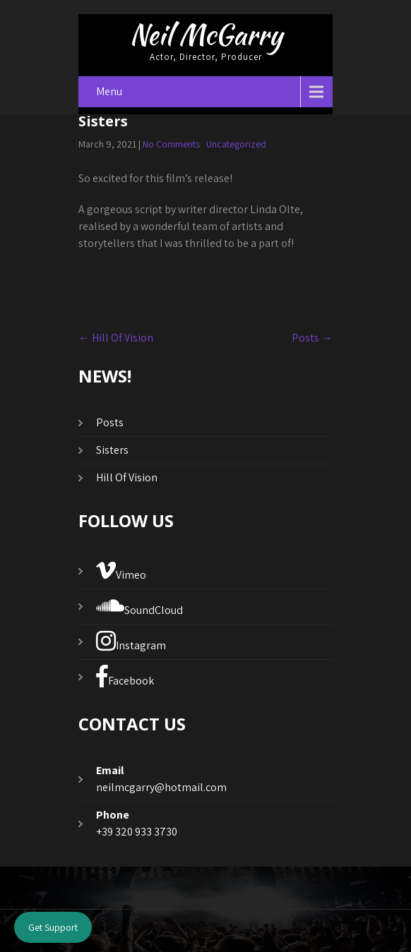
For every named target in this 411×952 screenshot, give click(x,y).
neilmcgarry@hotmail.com (161, 787)
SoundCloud (139, 605)
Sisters (112, 449)
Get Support (53, 927)
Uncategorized (236, 144)
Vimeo (121, 570)
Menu (109, 91)
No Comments (171, 144)
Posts (312, 337)
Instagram (131, 641)
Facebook (125, 676)
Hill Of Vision (115, 337)
